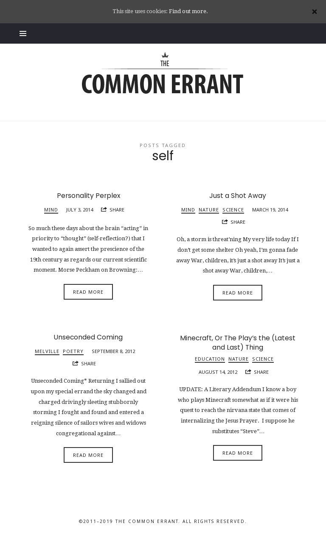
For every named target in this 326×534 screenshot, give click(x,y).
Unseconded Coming (88, 337)
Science (233, 209)
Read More (88, 292)
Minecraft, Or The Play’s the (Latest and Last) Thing (237, 343)
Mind (51, 209)
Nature (209, 209)
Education (210, 359)
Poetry (73, 351)
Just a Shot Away (237, 195)
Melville (47, 351)
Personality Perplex (88, 195)
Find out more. (188, 11)
